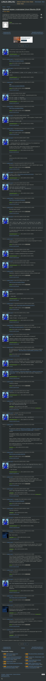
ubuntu (8, 11)
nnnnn (10, 22)
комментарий (10, 59)
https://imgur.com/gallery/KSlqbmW (16, 501)
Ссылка (17, 55)
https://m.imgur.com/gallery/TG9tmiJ (17, 282)
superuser (11, 537)
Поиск (22, 3)
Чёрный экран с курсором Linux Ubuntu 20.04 (21, 9)
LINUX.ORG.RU (8, 1)
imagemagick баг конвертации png (7, 33)
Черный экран (9, 661)
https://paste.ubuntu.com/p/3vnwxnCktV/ (17, 597)
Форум (31, 1)
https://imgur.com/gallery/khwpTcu (16, 327)
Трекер (18, 3)
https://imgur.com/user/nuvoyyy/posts (26, 174)
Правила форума (9, 674)
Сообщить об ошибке (5, 675)
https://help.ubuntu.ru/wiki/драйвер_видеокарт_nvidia (30, 350)
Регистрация (38, 1)
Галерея (24, 1)
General (8, 6)
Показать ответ (12, 78)
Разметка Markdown (16, 674)
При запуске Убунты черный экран (36, 653)
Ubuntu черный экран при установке (14, 663)
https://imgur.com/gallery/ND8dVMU (16, 86)
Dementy (11, 447)
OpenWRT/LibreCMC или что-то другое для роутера (37, 33)
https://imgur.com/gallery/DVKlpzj (16, 108)
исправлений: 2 (38, 494)
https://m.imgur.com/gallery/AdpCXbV (17, 454)
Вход (43, 1)
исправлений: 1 (38, 614)
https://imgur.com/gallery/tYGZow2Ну (17, 200)
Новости (19, 1)
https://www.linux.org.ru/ (5, 676)
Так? (8, 93)
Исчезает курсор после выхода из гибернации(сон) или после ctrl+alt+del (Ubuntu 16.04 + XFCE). (12, 658)
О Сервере (3, 674)
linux (5, 11)
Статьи (27, 1)
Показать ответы (13, 55)
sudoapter (11, 406)
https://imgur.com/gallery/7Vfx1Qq (16, 60)
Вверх (43, 674)
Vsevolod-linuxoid (13, 54)
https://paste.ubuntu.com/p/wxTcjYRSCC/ (26, 305)
